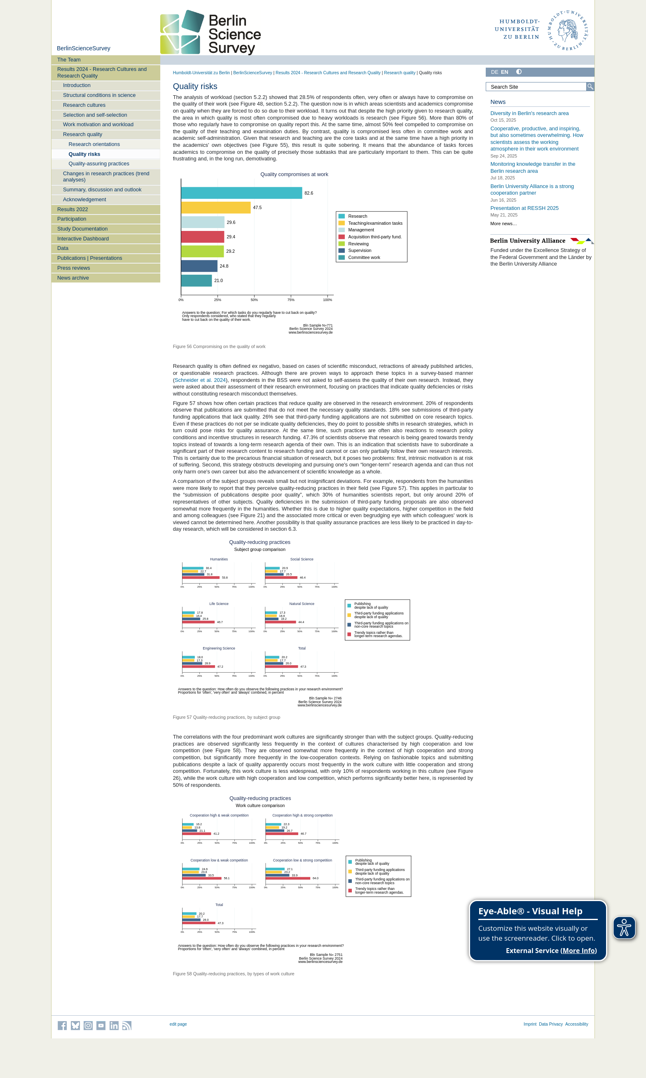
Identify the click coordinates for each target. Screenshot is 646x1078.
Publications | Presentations (89, 258)
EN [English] (504, 72)
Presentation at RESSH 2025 (524, 208)
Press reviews (73, 268)
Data (62, 248)
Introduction (77, 85)
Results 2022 (72, 209)
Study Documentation (82, 229)
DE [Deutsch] (495, 72)
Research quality (82, 134)
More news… (503, 223)
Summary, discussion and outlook (102, 189)
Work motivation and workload (98, 124)
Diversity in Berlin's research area (529, 113)
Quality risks (85, 154)
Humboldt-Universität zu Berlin (201, 73)
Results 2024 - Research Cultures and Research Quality (102, 72)
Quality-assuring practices (99, 163)
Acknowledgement (84, 199)
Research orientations (94, 144)
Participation (71, 219)
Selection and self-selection (95, 115)
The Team (69, 59)
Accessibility (576, 1024)
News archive (73, 278)
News (498, 102)
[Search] (590, 86)
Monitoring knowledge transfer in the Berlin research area (532, 167)
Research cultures (84, 105)
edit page (178, 1024)
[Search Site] (540, 86)
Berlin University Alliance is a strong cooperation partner (532, 189)
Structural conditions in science (99, 95)
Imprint (530, 1024)
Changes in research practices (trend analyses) (106, 176)
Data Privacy (551, 1024)
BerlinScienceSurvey (83, 48)
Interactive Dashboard (83, 238)
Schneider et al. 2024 (200, 380)
